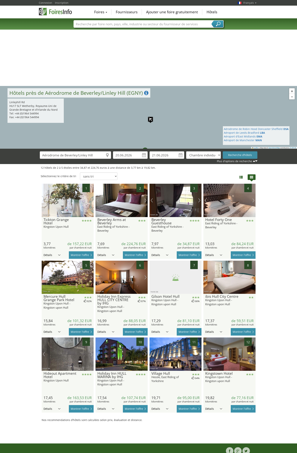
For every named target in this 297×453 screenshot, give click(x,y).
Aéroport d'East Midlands (243, 136)
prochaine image (91, 200)
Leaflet (255, 148)
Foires (100, 12)
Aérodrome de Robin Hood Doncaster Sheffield (256, 129)
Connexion (45, 2)
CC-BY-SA (293, 148)
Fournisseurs (127, 12)
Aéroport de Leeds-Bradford (244, 132)
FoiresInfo (57, 11)
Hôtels (212, 12)
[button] (143, 148)
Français (249, 2)
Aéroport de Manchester (243, 140)
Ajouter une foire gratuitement (172, 12)
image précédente (44, 200)
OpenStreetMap (274, 148)
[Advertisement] (148, 58)
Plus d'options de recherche (234, 161)
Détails (52, 255)
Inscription (61, 2)
